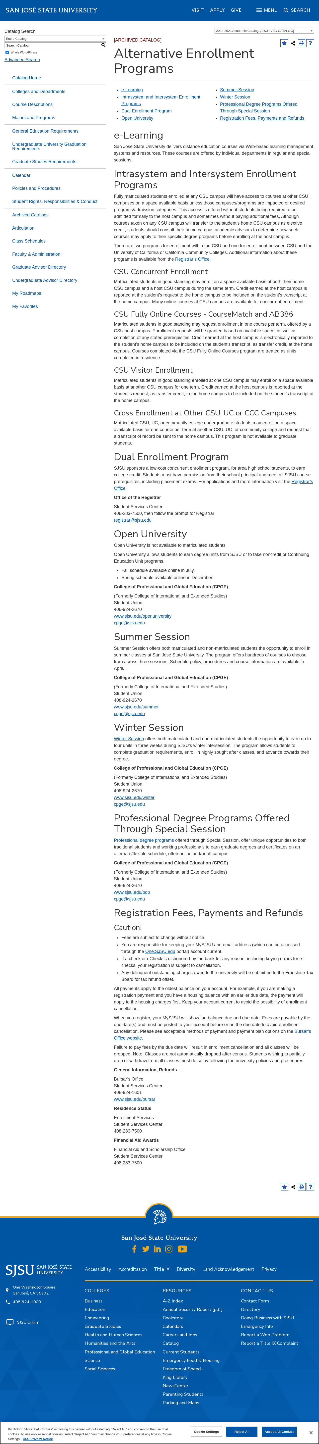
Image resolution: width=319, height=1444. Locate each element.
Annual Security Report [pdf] (193, 1309)
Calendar (21, 175)
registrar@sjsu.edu (133, 520)
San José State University (52, 10)
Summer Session (237, 89)
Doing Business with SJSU (267, 1318)
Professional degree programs (144, 840)
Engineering (97, 1318)
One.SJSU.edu (160, 951)
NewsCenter (175, 1386)
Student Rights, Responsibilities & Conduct (54, 201)
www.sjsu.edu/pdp (132, 892)
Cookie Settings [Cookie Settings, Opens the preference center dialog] (206, 1432)
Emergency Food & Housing (191, 1360)
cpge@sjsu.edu (129, 622)
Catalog (171, 1343)
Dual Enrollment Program (146, 110)
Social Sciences (100, 1369)
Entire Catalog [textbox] (16, 39)
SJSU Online (28, 1322)
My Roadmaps (26, 293)
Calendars (173, 1326)
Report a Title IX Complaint (269, 1343)
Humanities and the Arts (110, 1343)
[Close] (311, 1432)
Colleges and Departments (38, 91)
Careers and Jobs (180, 1335)
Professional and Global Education (120, 1352)
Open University (137, 118)
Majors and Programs (33, 117)
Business (93, 1301)
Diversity (186, 1269)
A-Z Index (173, 1301)
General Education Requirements (45, 131)
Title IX (161, 1269)
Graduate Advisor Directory (39, 267)
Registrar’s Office (192, 259)
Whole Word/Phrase (24, 52)
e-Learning (132, 89)
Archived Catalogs (30, 214)
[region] (198, 10)
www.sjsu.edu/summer (136, 706)
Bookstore (173, 1318)
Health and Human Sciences (113, 1335)
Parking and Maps (181, 1403)
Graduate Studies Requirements (44, 161)
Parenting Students (183, 1394)
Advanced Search (22, 59)
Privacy (269, 1269)
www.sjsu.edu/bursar (134, 1099)
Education (95, 1309)
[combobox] (264, 31)
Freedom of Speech (183, 1369)
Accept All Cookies (280, 1432)
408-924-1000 (27, 1302)
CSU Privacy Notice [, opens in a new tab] (38, 1439)
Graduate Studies (103, 1326)
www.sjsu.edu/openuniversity (142, 616)
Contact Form (255, 1301)
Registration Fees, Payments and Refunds (262, 118)
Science (92, 1360)
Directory (250, 1309)
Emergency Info (257, 1326)
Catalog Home (26, 77)
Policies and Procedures (36, 188)
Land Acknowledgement (228, 1269)
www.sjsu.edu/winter (134, 797)
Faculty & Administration (36, 254)
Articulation (23, 228)
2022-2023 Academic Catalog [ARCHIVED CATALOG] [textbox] (255, 31)
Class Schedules (29, 241)
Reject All (242, 1432)
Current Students (181, 1352)
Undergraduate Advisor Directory (44, 280)
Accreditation (132, 1269)
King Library (175, 1377)
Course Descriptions (32, 104)
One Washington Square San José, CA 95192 (34, 1290)
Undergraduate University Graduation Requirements (49, 146)
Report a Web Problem (265, 1335)
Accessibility (98, 1269)
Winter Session (235, 97)
